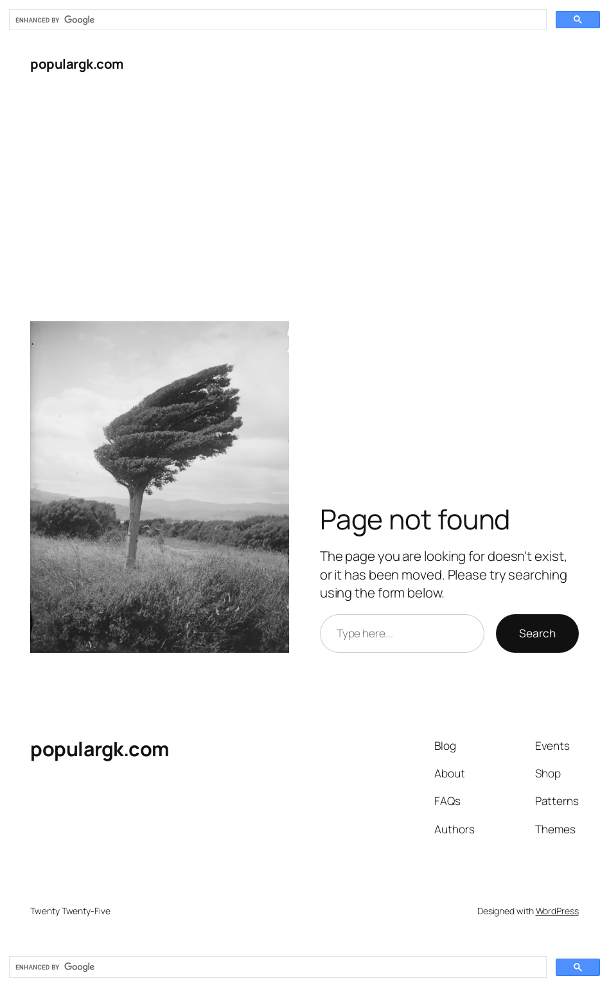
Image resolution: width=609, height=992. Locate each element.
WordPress (557, 911)
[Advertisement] (304, 188)
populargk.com (76, 64)
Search (537, 633)
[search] (276, 20)
